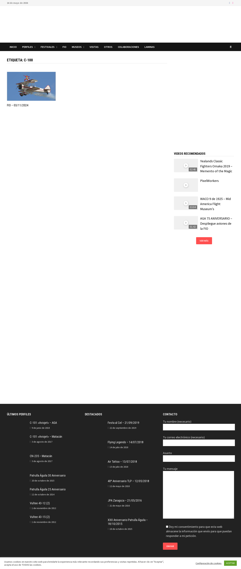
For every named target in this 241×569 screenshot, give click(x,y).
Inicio (13, 47)
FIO (64, 47)
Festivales (48, 47)
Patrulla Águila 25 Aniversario (48, 489)
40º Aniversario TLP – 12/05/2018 (128, 481)
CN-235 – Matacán (41, 456)
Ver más (204, 240)
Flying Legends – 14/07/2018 (125, 442)
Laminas (149, 47)
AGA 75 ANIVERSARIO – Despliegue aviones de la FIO (216, 223)
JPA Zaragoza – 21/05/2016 (125, 500)
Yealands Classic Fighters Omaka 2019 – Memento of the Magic (216, 166)
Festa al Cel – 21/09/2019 (123, 422)
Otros (108, 47)
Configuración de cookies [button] (209, 563)
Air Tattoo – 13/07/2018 (122, 461)
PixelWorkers (209, 181)
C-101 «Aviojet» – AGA (43, 422)
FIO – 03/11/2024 (17, 105)
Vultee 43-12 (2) (40, 503)
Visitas (94, 47)
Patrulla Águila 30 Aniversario (48, 475)
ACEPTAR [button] (230, 563)
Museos (77, 47)
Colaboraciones (128, 47)
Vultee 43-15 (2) (40, 517)
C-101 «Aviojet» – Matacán (46, 436)
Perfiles (27, 47)
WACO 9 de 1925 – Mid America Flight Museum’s (215, 204)
